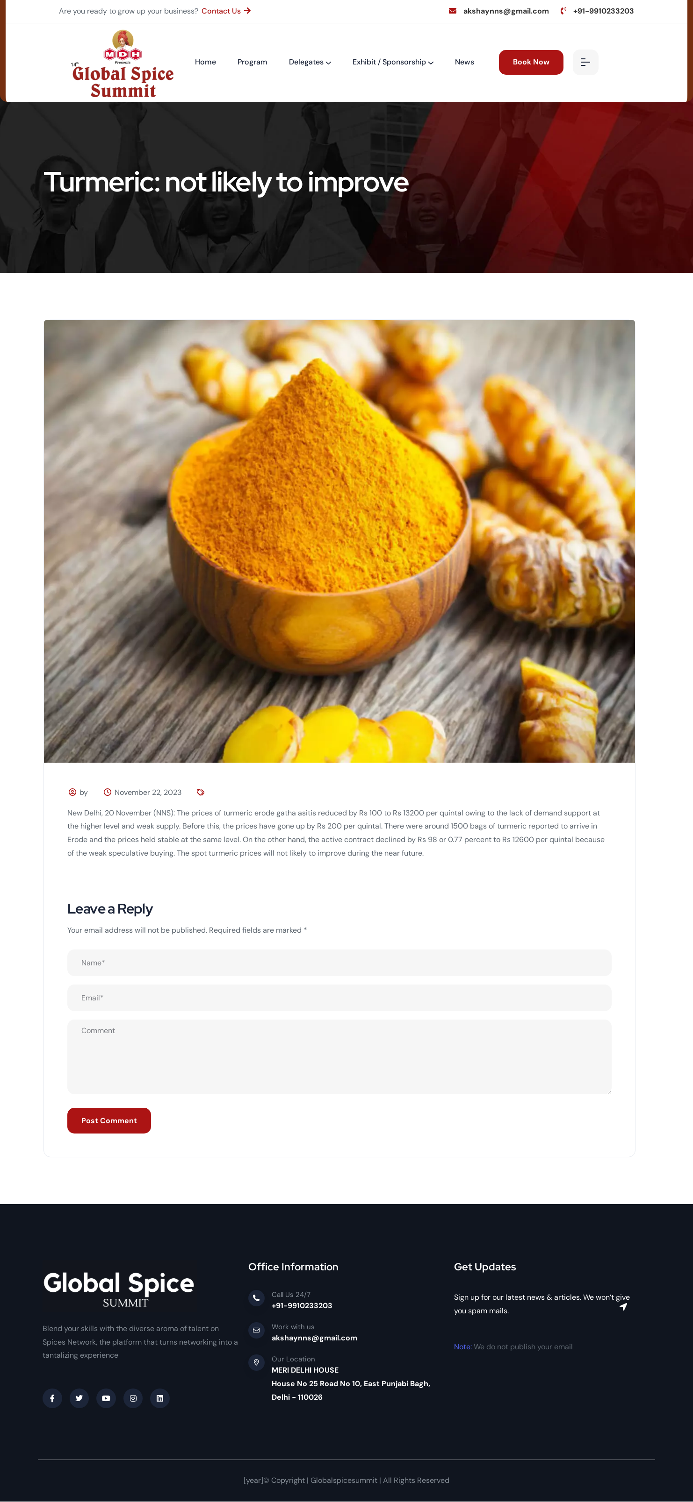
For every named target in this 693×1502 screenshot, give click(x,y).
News (464, 62)
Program (252, 62)
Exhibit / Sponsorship (389, 62)
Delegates (306, 62)
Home (205, 62)
